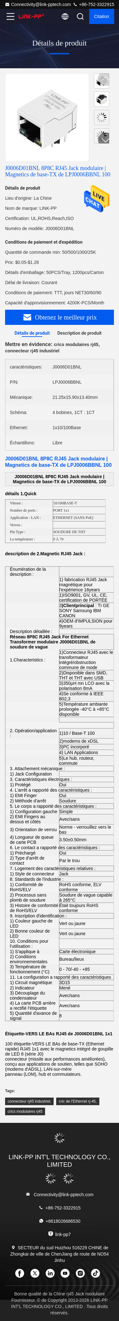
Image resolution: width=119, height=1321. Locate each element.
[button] (105, 140)
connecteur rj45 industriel (29, 1101)
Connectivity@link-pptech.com (38, 4)
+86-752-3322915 (93, 4)
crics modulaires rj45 (25, 1111)
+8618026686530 (59, 1221)
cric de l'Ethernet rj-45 (77, 1101)
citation (101, 16)
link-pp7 (59, 1234)
